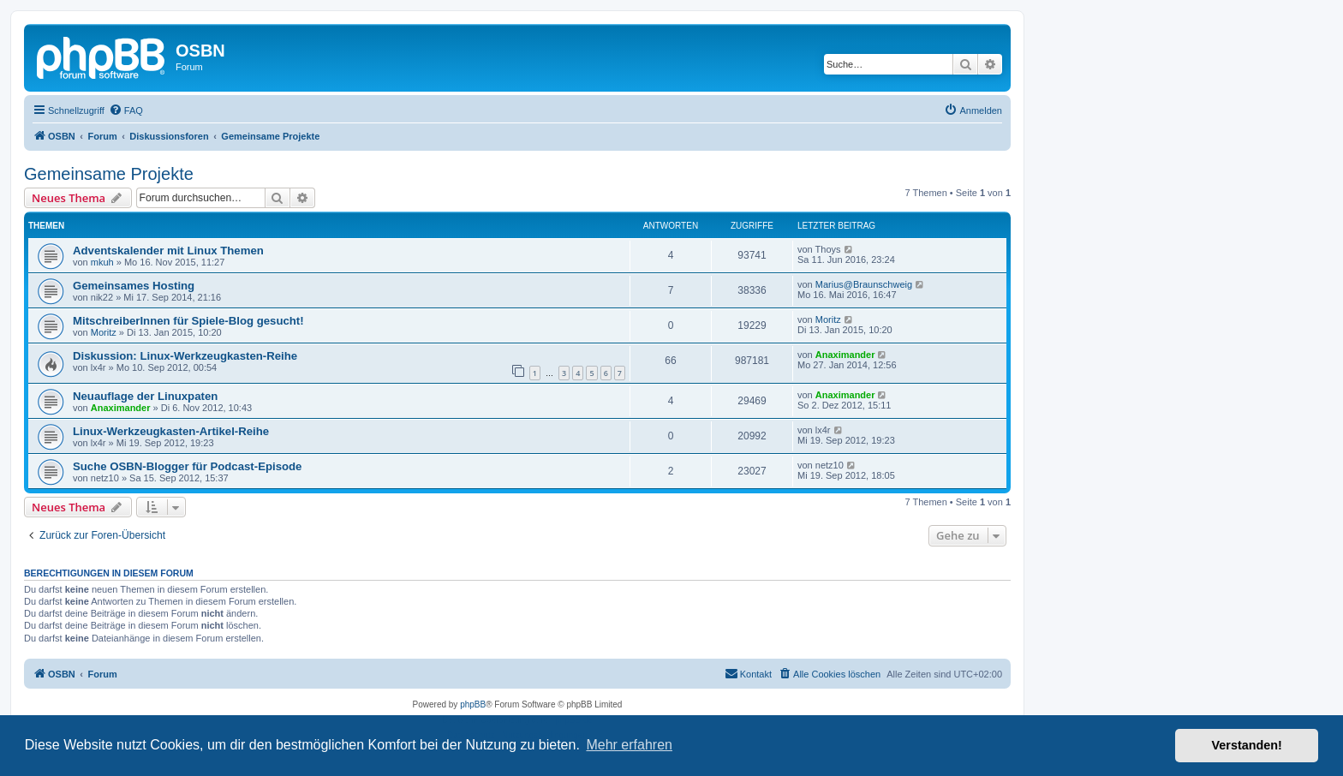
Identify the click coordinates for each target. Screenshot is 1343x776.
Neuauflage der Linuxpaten (145, 396)
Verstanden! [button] (1247, 745)
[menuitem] (126, 110)
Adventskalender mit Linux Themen (168, 250)
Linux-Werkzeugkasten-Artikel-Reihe (171, 431)
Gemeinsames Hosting (133, 285)
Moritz (103, 332)
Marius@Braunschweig (863, 284)
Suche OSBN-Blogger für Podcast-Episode (187, 466)
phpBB (473, 704)
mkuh (102, 262)
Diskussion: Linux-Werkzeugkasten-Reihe (185, 355)
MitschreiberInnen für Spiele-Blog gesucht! (188, 320)
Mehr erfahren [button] (629, 744)
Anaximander (845, 354)
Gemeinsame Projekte (109, 173)
